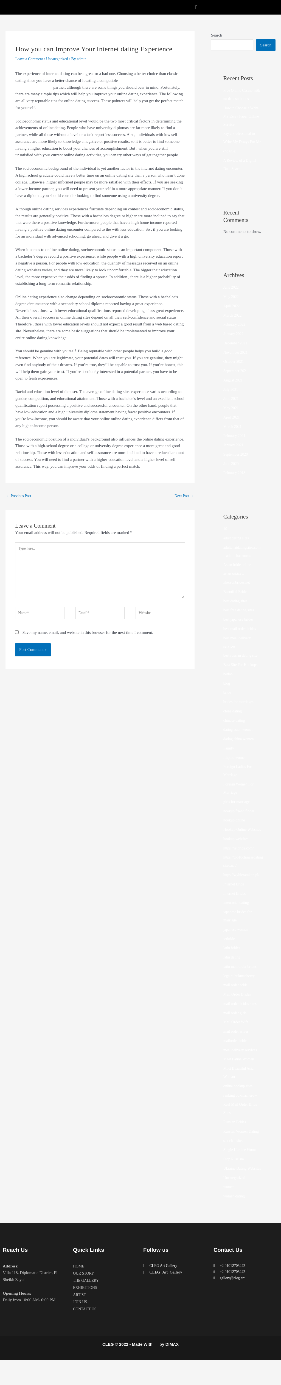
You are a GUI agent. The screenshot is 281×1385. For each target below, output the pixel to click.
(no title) (230, 159)
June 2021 (231, 407)
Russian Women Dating (242, 1148)
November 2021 (236, 361)
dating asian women (239, 738)
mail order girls (236, 1029)
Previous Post (20, 496)
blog (227, 692)
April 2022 (232, 314)
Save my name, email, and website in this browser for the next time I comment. (88, 640)
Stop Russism (234, 1176)
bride (227, 701)
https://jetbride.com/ (240, 865)
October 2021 (234, 370)
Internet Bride (234, 901)
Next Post (183, 496)
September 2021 (236, 379)
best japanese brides (239, 628)
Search (216, 35)
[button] (196, 7)
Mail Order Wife (237, 1038)
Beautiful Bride (236, 600)
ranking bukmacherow (241, 1112)
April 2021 (232, 425)
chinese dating (235, 729)
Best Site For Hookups (242, 673)
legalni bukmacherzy (240, 992)
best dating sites (236, 609)
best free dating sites (240, 618)
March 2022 (233, 324)
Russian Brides (235, 1138)
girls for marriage (237, 810)
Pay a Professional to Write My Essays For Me (240, 142)
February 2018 (235, 481)
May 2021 (231, 416)
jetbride (229, 955)
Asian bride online (238, 573)
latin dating (232, 974)
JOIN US (80, 1327)
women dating (235, 1221)
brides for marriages (240, 710)
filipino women (236, 766)
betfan (228, 682)
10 (225, 537)
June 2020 (231, 472)
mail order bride (236, 1001)
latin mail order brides (241, 983)
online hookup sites (239, 1102)
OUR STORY (84, 1298)
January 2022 (234, 342)
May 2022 (231, 305)
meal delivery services (241, 1066)
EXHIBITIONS (86, 1313)
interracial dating (237, 919)
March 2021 (233, 435)
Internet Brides (235, 910)
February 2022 (235, 333)
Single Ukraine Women (242, 1166)
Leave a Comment (30, 59)
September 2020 (236, 463)
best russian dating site (242, 664)
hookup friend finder (240, 819)
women (229, 1212)
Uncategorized (61, 59)
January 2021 (234, 453)
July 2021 (231, 398)
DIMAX (172, 1369)
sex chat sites (234, 1157)
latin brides (232, 964)
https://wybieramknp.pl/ (243, 891)
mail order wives (237, 1048)
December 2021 (236, 351)
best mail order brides (241, 637)
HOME (79, 1291)
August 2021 (234, 388)
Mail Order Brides (238, 1011)
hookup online (235, 828)
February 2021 (235, 444)
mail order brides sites (241, 1020)
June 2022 (231, 296)
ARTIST (80, 1320)
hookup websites (237, 855)
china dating (233, 719)
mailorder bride (236, 1057)
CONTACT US (85, 1334)
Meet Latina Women (240, 1076)
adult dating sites (237, 546)
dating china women (240, 747)
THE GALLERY (87, 1305)
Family (229, 756)
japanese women (237, 946)
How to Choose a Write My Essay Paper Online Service (242, 116)
